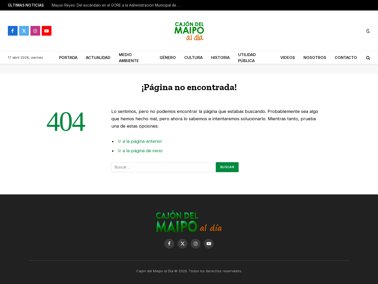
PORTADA (68, 57)
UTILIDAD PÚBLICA (247, 57)
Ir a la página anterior (140, 141)
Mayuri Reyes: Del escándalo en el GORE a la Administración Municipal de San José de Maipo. (117, 5)
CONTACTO (346, 57)
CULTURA (193, 57)
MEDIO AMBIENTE (129, 57)
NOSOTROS (314, 57)
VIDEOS (287, 57)
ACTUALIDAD (98, 57)
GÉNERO (168, 57)
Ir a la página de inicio (140, 150)
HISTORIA (220, 57)
